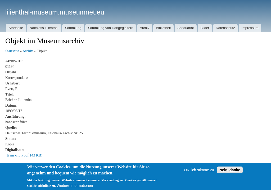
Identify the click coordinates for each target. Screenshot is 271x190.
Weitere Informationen (75, 185)
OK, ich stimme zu (199, 170)
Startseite (15, 28)
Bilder (204, 28)
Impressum (249, 28)
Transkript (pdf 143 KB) (24, 155)
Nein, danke (229, 170)
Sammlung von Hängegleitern (110, 28)
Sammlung (73, 28)
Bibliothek (163, 28)
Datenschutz (225, 28)
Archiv (144, 28)
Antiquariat (185, 28)
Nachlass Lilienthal (44, 28)
